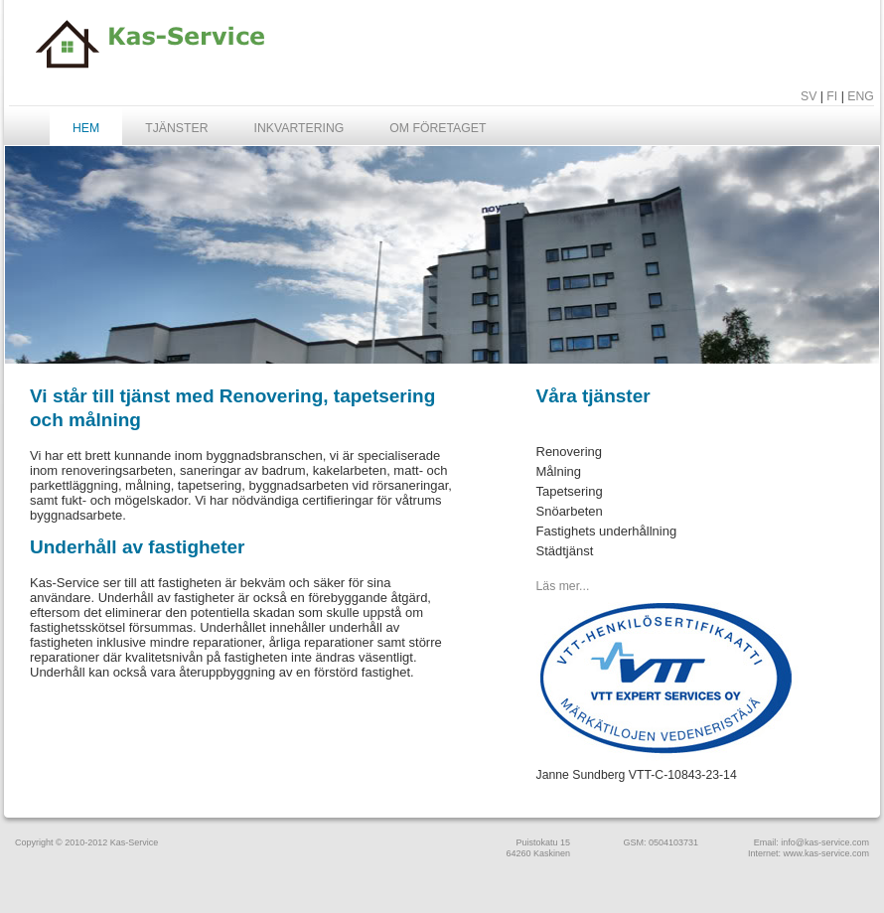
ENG (860, 96)
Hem (86, 128)
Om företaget (437, 128)
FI (831, 96)
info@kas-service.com (825, 842)
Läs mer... (563, 586)
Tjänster (176, 128)
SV (808, 96)
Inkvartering (299, 128)
